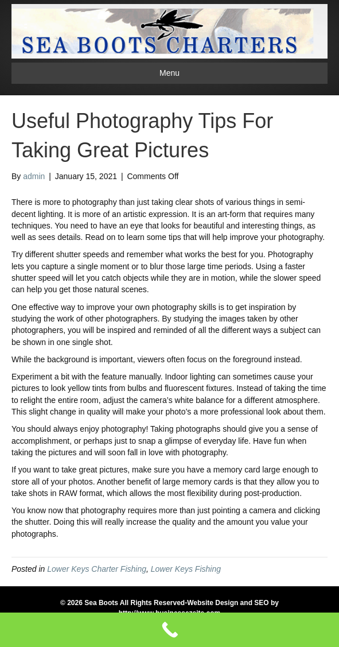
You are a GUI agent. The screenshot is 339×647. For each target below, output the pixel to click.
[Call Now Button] (169, 630)
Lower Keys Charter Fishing (96, 569)
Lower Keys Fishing (186, 569)
